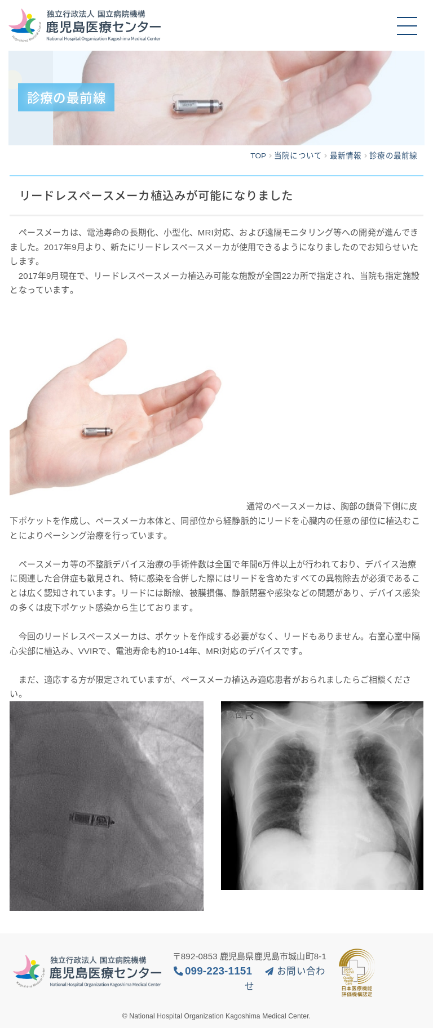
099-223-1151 (218, 971)
